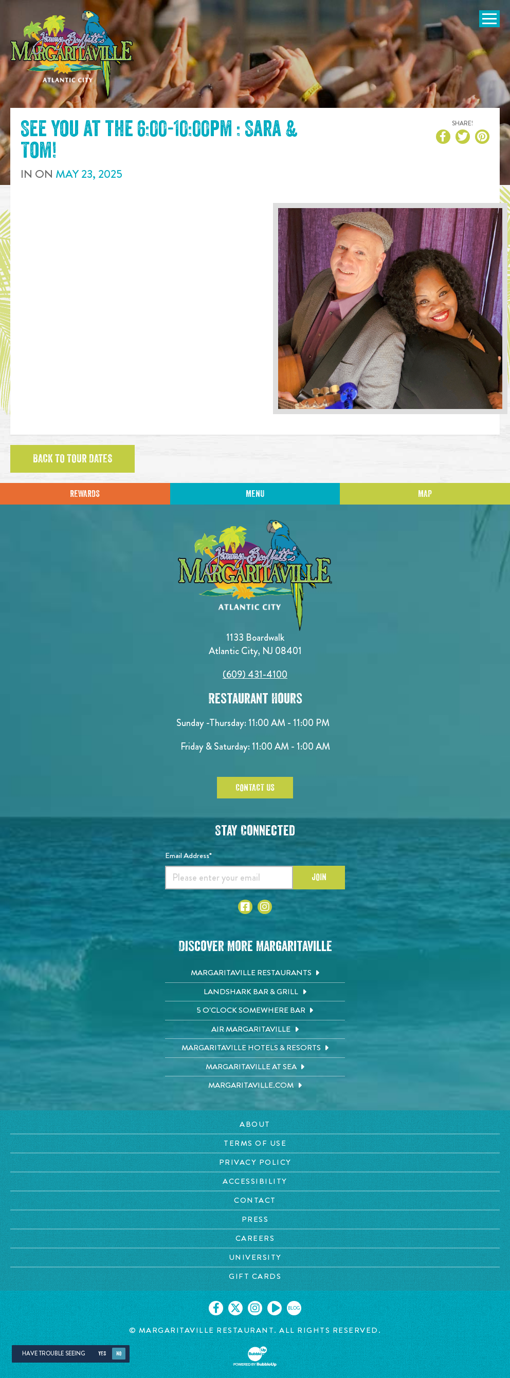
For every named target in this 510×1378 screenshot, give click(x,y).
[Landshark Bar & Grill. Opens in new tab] (255, 992)
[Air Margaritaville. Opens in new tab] (255, 1029)
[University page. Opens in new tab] (255, 1258)
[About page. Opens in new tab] (255, 1124)
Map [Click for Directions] (425, 493)
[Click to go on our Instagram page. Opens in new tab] (255, 1308)
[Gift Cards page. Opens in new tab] (255, 1277)
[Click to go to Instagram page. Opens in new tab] (265, 907)
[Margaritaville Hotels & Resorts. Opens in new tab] (255, 1048)
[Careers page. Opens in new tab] (255, 1238)
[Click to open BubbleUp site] (255, 1356)
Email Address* (188, 855)
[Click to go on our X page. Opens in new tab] (235, 1308)
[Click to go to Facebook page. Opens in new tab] (245, 907)
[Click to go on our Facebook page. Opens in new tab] (216, 1308)
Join (319, 877)
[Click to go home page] (72, 54)
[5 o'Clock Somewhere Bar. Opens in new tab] (255, 1010)
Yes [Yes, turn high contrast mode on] (102, 1353)
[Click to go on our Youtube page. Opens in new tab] (274, 1308)
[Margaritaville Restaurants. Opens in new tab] (255, 973)
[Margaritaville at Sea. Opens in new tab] (255, 1067)
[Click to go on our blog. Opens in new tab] (294, 1308)
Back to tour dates (72, 458)
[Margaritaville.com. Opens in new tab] (255, 1085)
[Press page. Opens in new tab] (255, 1219)
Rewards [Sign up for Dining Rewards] (85, 493)
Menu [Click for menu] (255, 493)
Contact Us (255, 787)
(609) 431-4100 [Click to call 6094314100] (255, 674)
